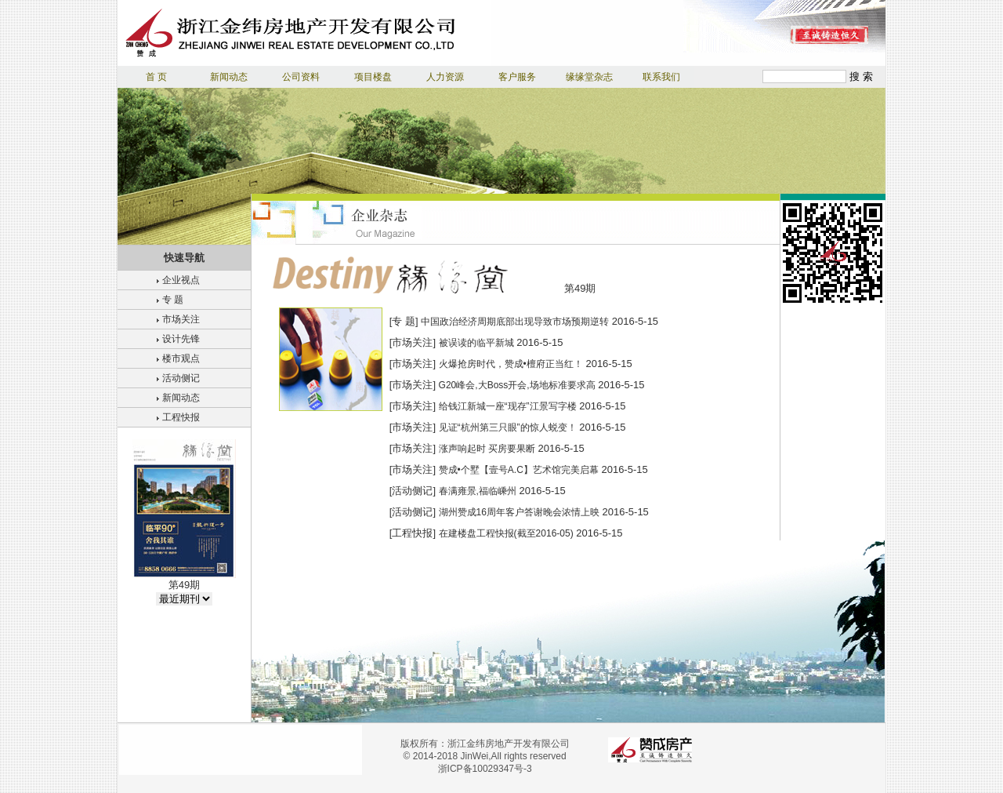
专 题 (172, 299)
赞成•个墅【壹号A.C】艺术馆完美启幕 (519, 469)
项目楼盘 (373, 76)
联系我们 (661, 76)
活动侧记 (181, 378)
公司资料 (301, 76)
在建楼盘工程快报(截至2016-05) (506, 533)
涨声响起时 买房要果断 (487, 448)
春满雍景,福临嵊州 (477, 491)
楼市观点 (181, 358)
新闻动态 (229, 76)
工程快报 (181, 417)
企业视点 (181, 280)
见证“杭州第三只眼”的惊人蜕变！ (508, 427)
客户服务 (517, 76)
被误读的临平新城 (476, 342)
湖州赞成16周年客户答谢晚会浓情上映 (519, 512)
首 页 (156, 76)
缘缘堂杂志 (589, 76)
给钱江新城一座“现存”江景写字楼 (508, 406)
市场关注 (181, 319)
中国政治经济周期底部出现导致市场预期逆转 (515, 321)
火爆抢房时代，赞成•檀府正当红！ (511, 363)
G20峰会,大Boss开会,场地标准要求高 (517, 385)
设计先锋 (181, 338)
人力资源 (445, 76)
